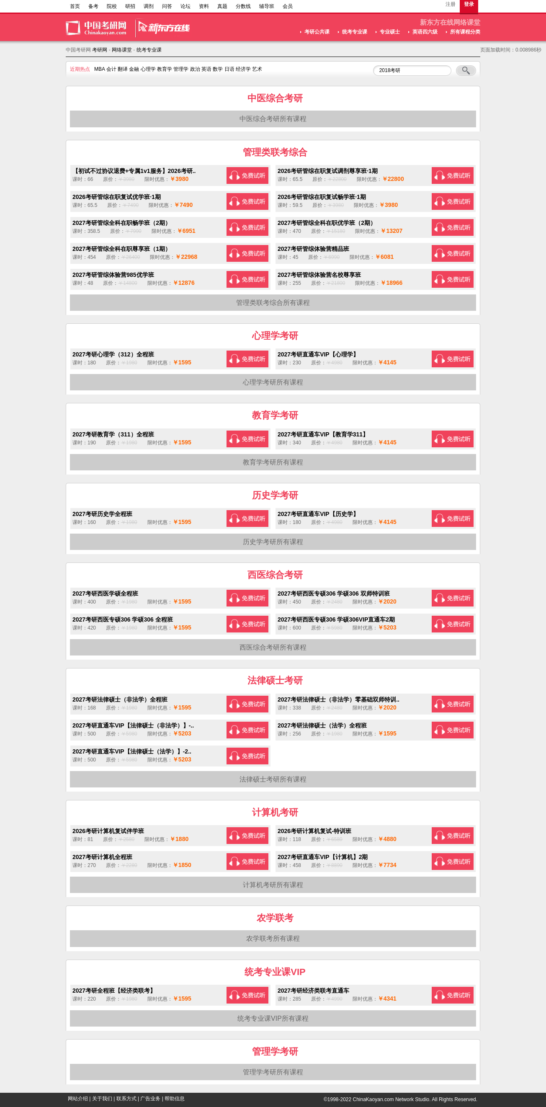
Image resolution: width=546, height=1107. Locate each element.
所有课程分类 (465, 32)
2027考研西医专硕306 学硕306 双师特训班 (334, 593)
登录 (469, 4)
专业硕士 (390, 32)
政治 (195, 69)
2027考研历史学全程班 (102, 514)
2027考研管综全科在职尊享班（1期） (121, 248)
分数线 (243, 6)
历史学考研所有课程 (273, 541)
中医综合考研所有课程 (273, 118)
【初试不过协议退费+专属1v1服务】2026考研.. (134, 171)
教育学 (164, 69)
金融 (134, 69)
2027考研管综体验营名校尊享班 (319, 274)
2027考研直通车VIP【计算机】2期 (323, 857)
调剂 (149, 6)
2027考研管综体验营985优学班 (113, 274)
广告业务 (150, 1099)
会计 (111, 69)
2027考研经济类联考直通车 (313, 990)
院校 (112, 6)
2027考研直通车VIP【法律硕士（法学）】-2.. (131, 751)
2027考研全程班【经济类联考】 (114, 990)
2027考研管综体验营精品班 (313, 248)
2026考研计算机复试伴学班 (108, 831)
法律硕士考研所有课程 (273, 779)
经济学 (243, 69)
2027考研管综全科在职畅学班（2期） (121, 222)
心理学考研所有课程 (273, 382)
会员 (288, 6)
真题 (222, 6)
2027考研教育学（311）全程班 (113, 434)
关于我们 (102, 1099)
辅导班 (266, 6)
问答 (167, 6)
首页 (75, 6)
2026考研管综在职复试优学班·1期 (116, 197)
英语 (206, 69)
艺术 (257, 69)
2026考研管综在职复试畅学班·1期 (322, 197)
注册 (451, 4)
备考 (93, 6)
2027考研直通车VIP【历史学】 (318, 514)
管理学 (180, 69)
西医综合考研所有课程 (273, 647)
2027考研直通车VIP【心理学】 (318, 354)
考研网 (99, 50)
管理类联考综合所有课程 (273, 302)
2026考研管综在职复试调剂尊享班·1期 (328, 171)
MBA (99, 69)
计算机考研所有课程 (273, 884)
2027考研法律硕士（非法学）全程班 (119, 699)
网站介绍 (78, 1099)
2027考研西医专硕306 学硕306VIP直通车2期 (336, 619)
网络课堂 (122, 50)
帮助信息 (175, 1099)
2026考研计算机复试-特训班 (314, 831)
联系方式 (126, 1099)
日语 (229, 69)
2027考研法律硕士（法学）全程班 (322, 725)
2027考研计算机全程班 (102, 857)
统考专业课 (354, 32)
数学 (218, 69)
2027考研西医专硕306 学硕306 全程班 (122, 619)
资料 (204, 6)
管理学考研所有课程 (273, 1072)
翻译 (123, 69)
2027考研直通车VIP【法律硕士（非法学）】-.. (133, 725)
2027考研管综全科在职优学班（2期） (327, 222)
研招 (130, 6)
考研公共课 (317, 32)
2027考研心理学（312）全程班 (113, 354)
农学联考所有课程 (273, 938)
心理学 (148, 69)
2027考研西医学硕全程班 (105, 593)
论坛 (185, 6)
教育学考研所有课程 (273, 462)
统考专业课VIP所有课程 (273, 1018)
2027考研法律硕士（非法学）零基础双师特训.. (338, 699)
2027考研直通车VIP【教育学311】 (323, 434)
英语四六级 (425, 32)
